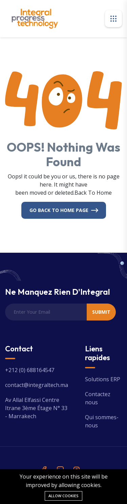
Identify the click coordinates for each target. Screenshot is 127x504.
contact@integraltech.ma (36, 385)
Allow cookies (63, 495)
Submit (101, 312)
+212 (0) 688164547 (29, 370)
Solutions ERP (102, 379)
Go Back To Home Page (58, 210)
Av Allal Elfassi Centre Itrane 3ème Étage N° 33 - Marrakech (36, 408)
